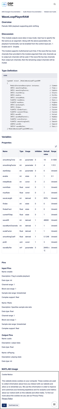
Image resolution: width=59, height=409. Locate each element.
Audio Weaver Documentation (32, 12)
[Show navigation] (54, 404)
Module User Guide (50, 12)
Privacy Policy (7, 399)
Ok (4, 405)
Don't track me (13, 405)
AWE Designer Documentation (11, 12)
